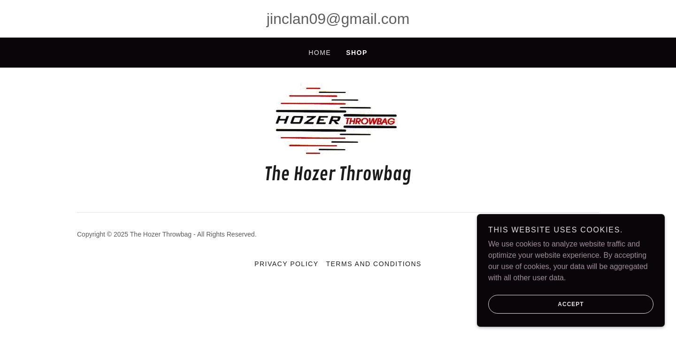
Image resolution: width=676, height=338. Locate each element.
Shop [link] (357, 52)
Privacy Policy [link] (286, 264)
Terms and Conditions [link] (373, 264)
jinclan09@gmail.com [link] (338, 18)
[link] (338, 121)
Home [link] (319, 52)
